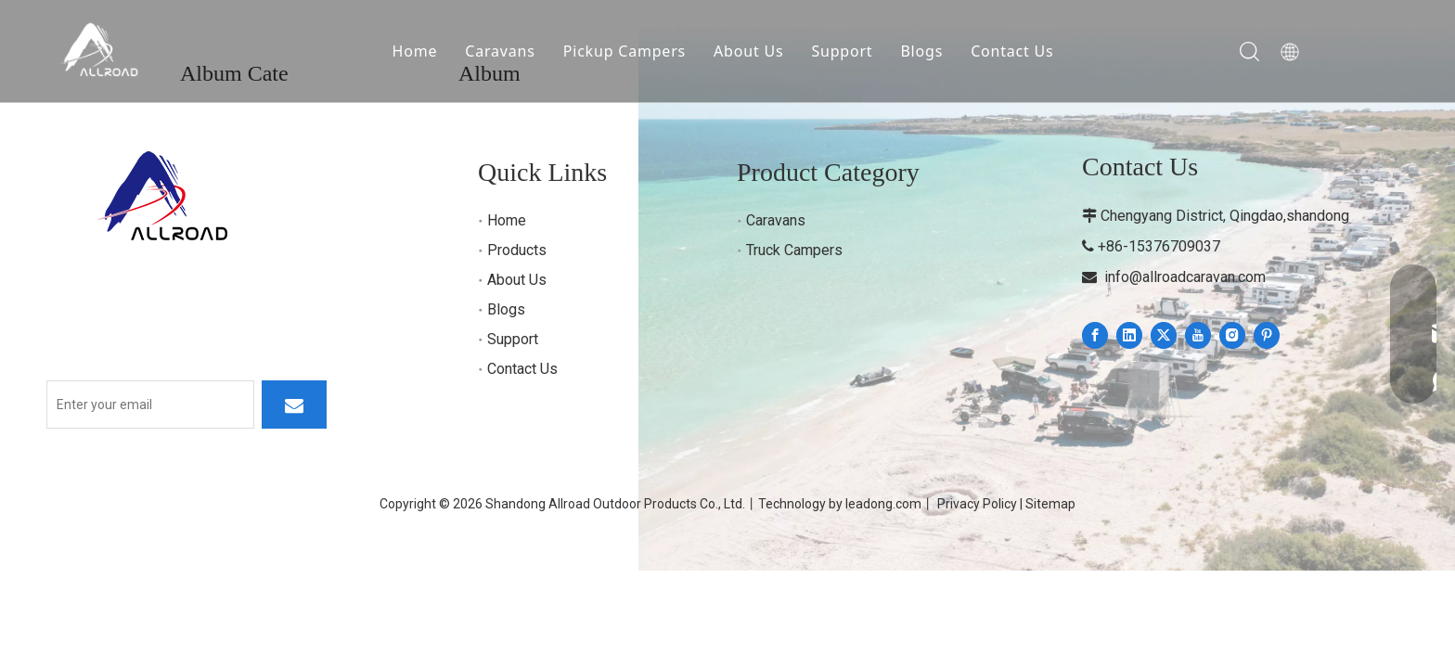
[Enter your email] (150, 404)
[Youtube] (1198, 335)
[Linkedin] (1129, 335)
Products (517, 250)
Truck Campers (794, 250)
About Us (748, 51)
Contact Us (1012, 51)
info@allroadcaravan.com (1185, 277)
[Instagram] (1232, 335)
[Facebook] (1095, 335)
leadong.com (883, 503)
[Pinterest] (1267, 335)
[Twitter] (1164, 335)
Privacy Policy (977, 503)
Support (841, 51)
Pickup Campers (624, 51)
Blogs (921, 51)
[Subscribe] (294, 404)
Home (415, 51)
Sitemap (1050, 503)
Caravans (499, 51)
